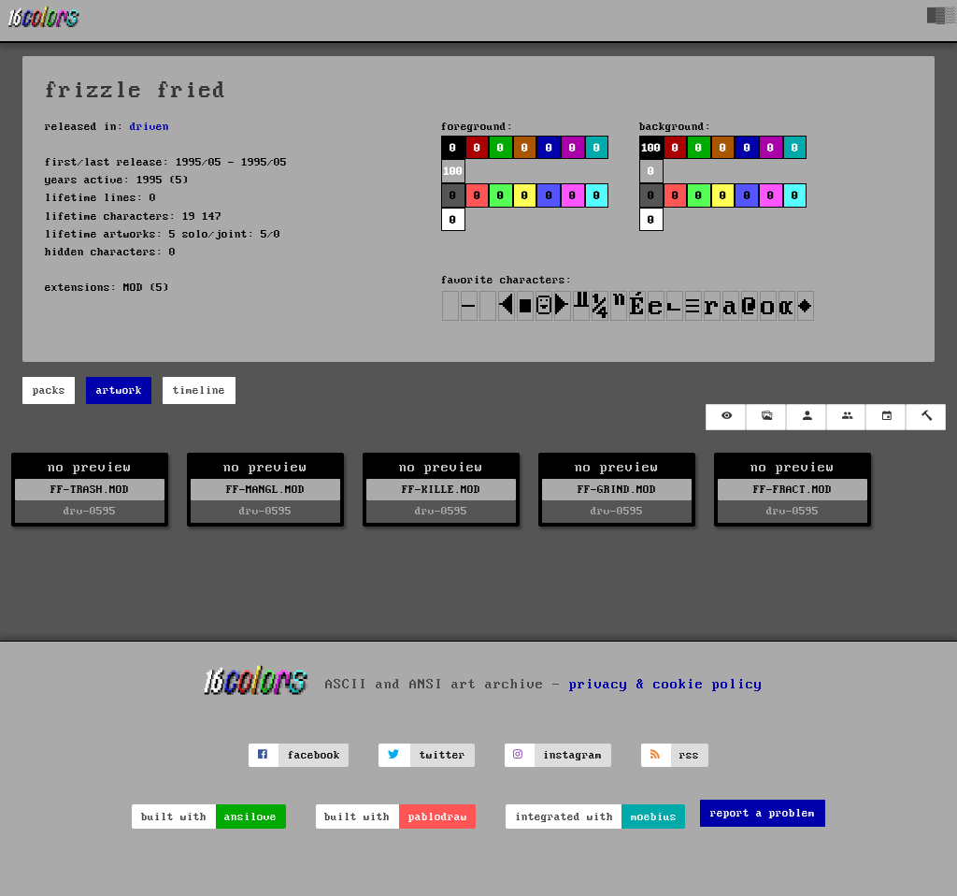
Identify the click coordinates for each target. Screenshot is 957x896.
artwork (119, 390)
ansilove (250, 817)
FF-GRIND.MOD (617, 490)
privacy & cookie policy (666, 683)
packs (49, 390)
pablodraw (437, 817)
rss (689, 755)
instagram (572, 755)
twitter (442, 755)
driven (149, 127)
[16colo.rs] (44, 20)
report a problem (762, 813)
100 (453, 172)
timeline (199, 390)
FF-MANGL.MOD (265, 490)
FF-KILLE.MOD (441, 490)
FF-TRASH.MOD (89, 490)
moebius (654, 817)
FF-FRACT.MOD (792, 490)
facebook (314, 755)
